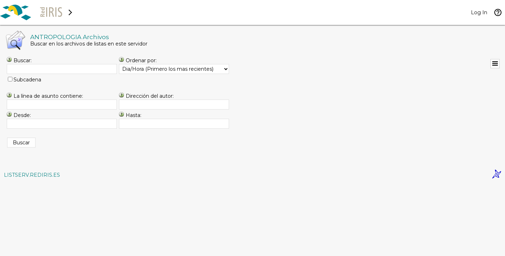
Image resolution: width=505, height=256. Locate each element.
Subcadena (27, 79)
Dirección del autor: (150, 96)
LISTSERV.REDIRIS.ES (32, 175)
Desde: (22, 115)
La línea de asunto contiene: (48, 96)
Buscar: (22, 60)
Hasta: (133, 115)
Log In (479, 12)
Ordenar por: (141, 60)
